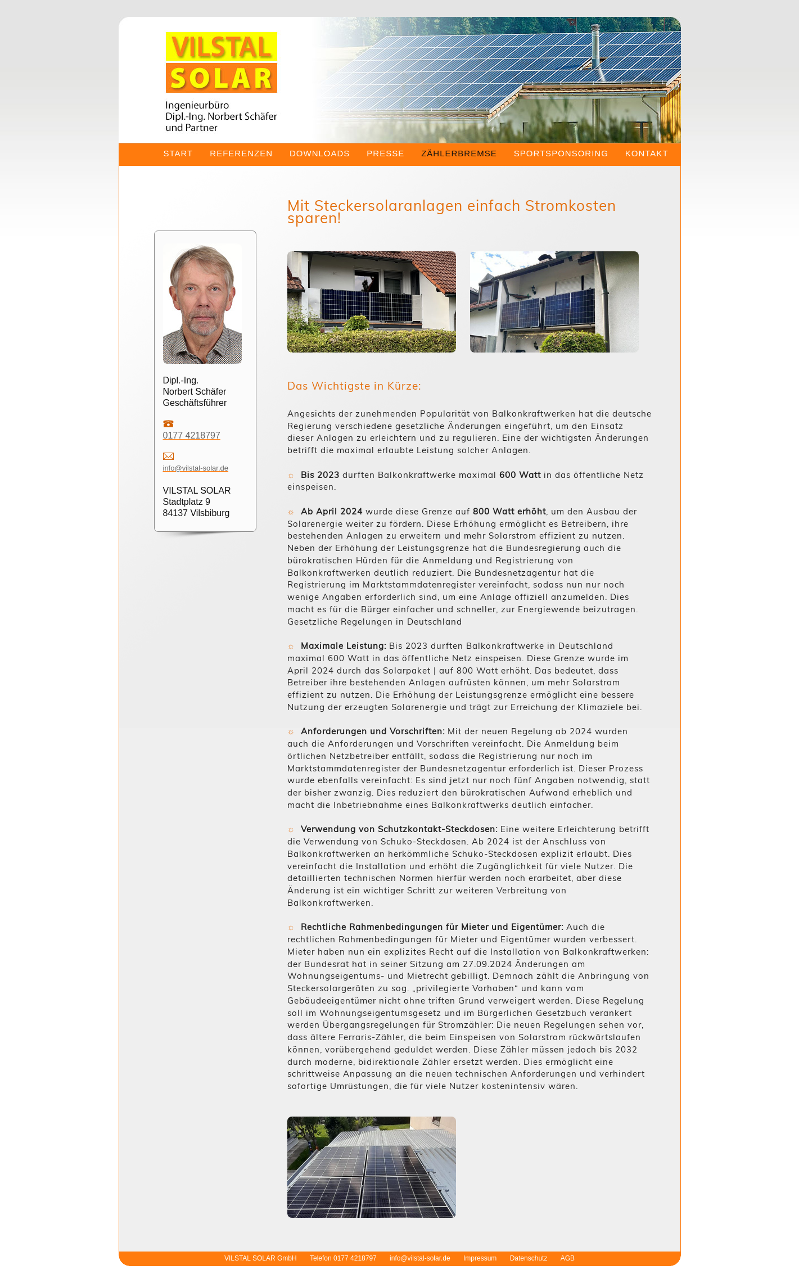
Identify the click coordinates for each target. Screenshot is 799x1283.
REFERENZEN (241, 153)
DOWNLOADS (320, 153)
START (178, 153)
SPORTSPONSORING (561, 153)
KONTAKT (647, 153)
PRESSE (385, 153)
